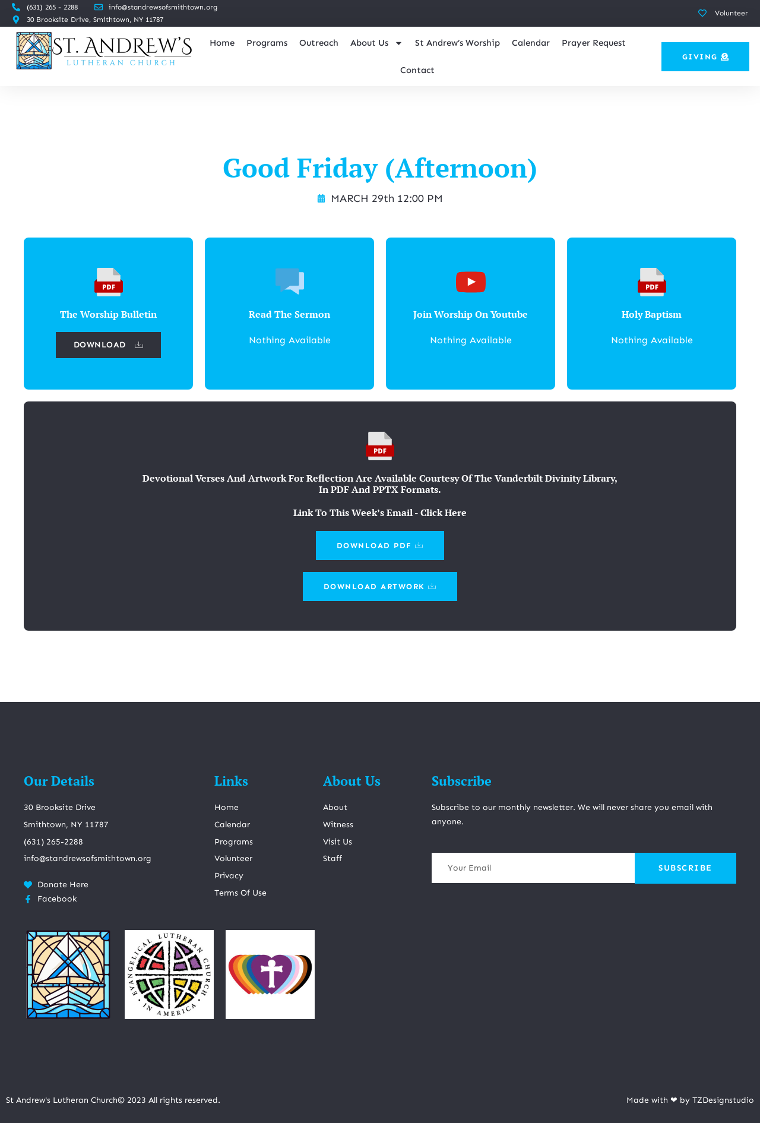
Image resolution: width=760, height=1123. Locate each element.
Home (222, 42)
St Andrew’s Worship (457, 42)
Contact (417, 70)
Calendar (531, 42)
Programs (266, 42)
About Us (376, 43)
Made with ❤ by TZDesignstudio (690, 1100)
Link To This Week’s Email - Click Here (380, 512)
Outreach (318, 42)
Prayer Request (594, 42)
